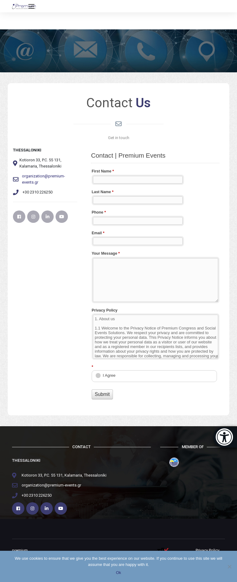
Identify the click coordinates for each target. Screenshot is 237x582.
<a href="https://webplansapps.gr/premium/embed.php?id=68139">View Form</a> (155, 276)
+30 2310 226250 (37, 495)
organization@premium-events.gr (43, 179)
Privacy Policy (207, 550)
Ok (118, 572)
